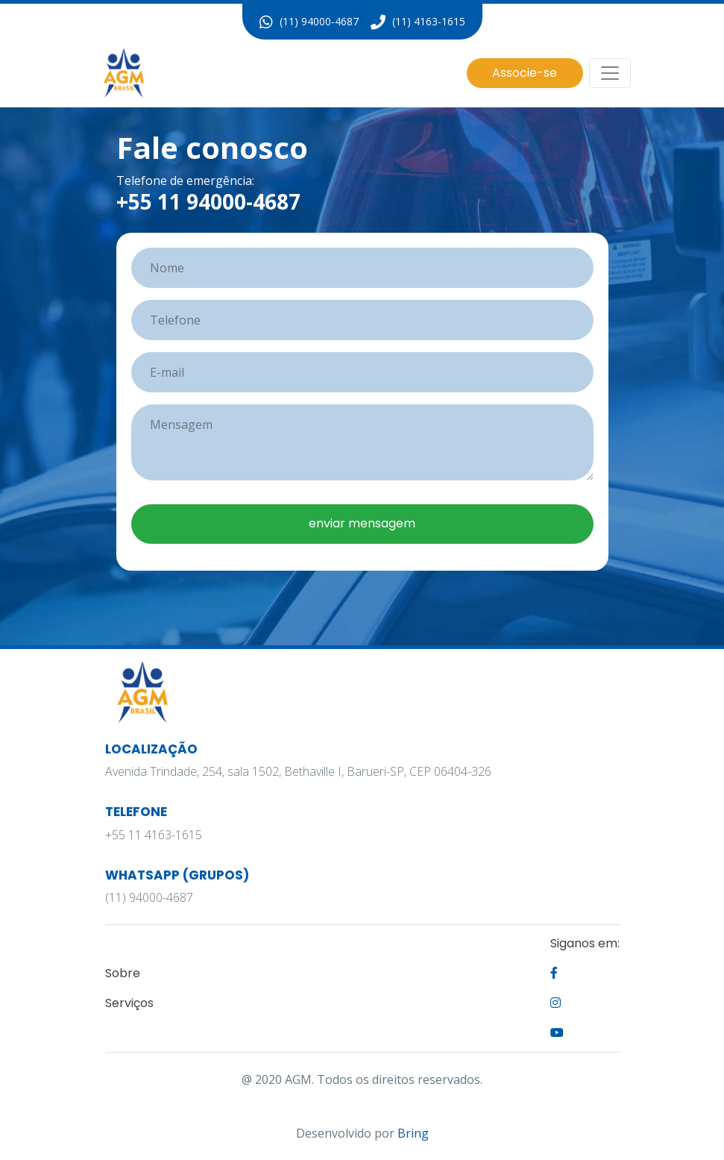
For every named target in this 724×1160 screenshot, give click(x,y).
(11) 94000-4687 (309, 22)
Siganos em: (585, 943)
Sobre (122, 973)
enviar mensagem (362, 523)
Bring (413, 1133)
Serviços (129, 1003)
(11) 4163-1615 (418, 22)
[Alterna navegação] (610, 73)
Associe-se (524, 72)
